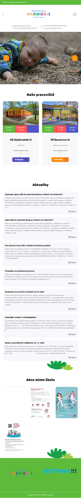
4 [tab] (44, 80)
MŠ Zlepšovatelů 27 (21, 140)
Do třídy (9, 130)
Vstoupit (19, 160)
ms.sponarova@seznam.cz (52, 28)
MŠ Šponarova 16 (60, 140)
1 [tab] (37, 80)
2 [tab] (39, 80)
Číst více (72, 212)
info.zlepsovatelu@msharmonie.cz (55, 26)
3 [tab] (42, 80)
